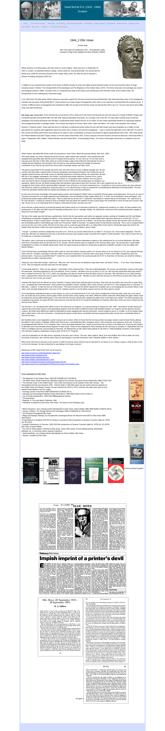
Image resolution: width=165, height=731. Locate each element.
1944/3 (80, 52)
